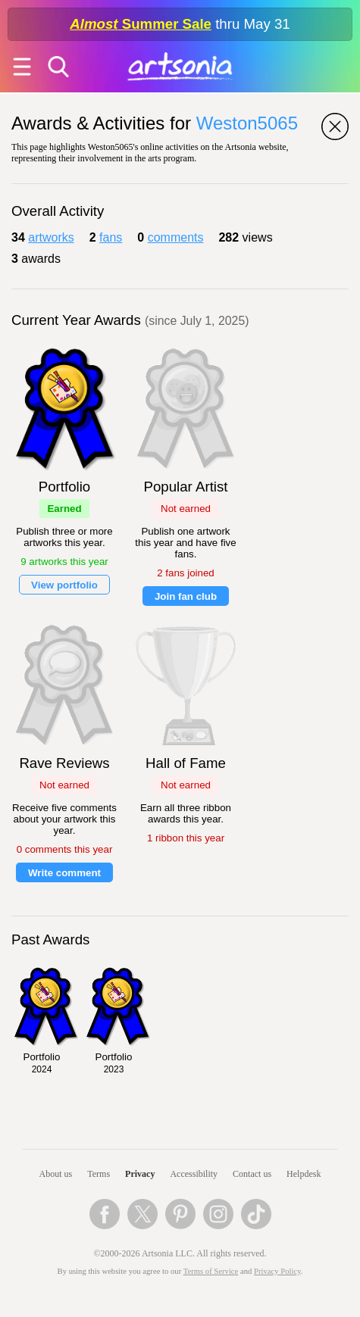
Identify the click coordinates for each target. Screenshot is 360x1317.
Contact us (252, 1174)
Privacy (140, 1174)
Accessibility (194, 1174)
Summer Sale (140, 24)
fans (110, 237)
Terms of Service (211, 1271)
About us (56, 1174)
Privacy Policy (277, 1271)
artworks (51, 237)
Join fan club (186, 596)
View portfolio (64, 585)
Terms (98, 1174)
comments (176, 237)
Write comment (64, 873)
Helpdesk (303, 1174)
